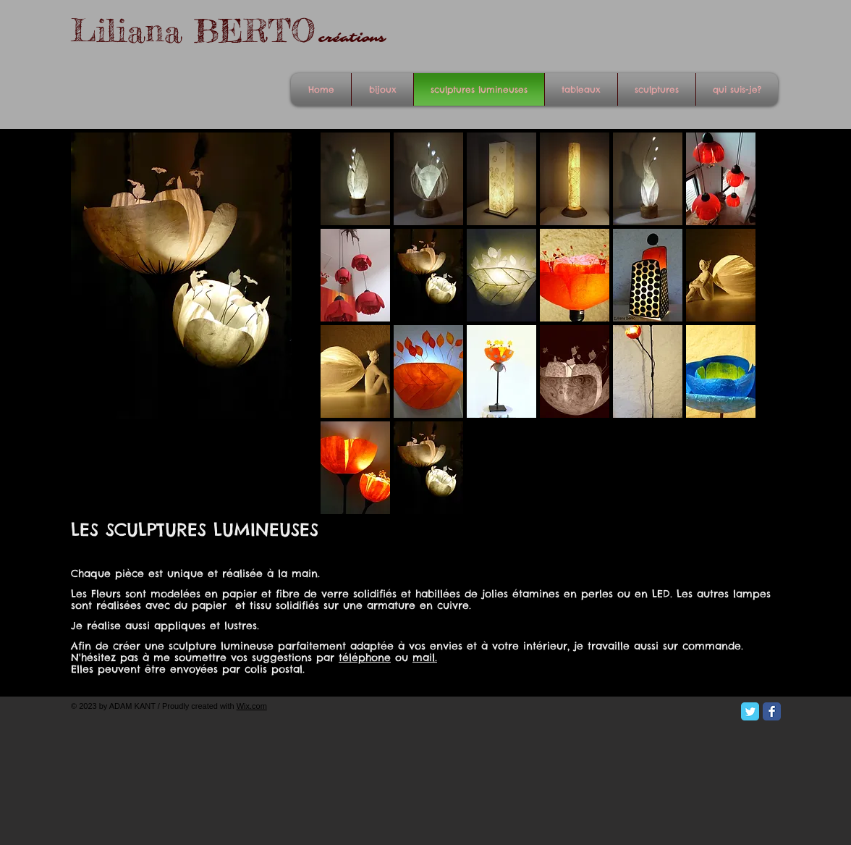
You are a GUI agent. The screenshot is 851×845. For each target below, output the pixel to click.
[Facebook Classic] (772, 711)
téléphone (365, 657)
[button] (355, 179)
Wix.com (252, 706)
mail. (424, 657)
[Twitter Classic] (750, 711)
